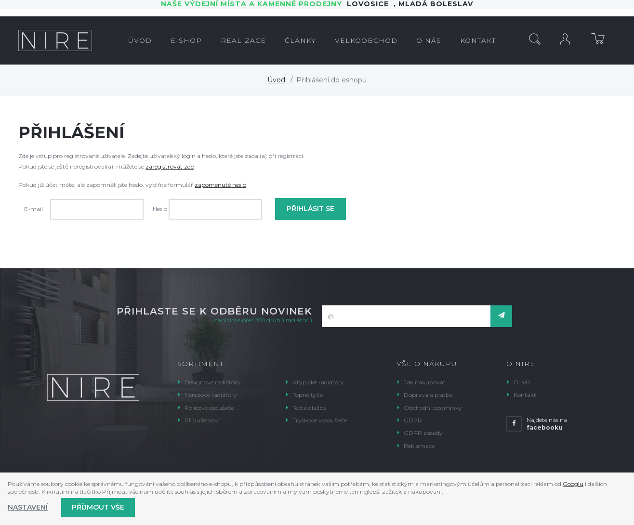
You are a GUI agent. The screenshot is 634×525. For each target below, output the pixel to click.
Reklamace (419, 445)
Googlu (573, 483)
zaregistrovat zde (169, 166)
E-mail (33, 208)
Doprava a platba (428, 394)
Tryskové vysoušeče (319, 420)
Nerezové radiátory (211, 394)
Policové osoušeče (209, 407)
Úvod (276, 80)
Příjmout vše (98, 507)
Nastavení (28, 507)
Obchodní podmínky (433, 407)
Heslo (160, 208)
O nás (522, 382)
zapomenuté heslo (220, 184)
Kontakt (525, 394)
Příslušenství (202, 420)
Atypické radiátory (318, 382)
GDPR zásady (423, 432)
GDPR (413, 420)
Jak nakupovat (425, 382)
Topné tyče (307, 394)
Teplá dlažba (309, 407)
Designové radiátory (212, 382)
